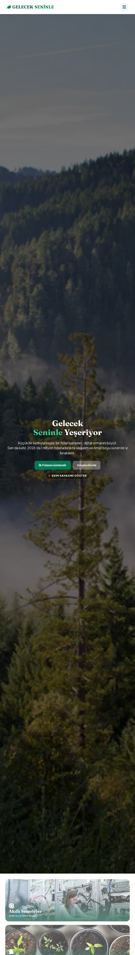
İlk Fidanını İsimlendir (52, 465)
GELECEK (30, 7)
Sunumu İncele (86, 465)
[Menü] (124, 7)
